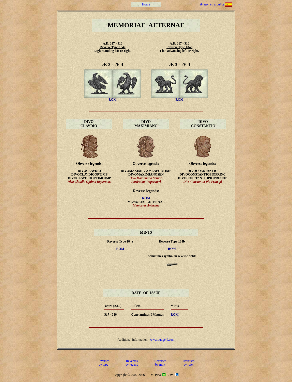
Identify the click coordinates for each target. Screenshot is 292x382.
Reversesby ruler (188, 362)
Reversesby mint (160, 362)
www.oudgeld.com (162, 339)
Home (146, 4)
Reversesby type (103, 362)
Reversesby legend (132, 362)
